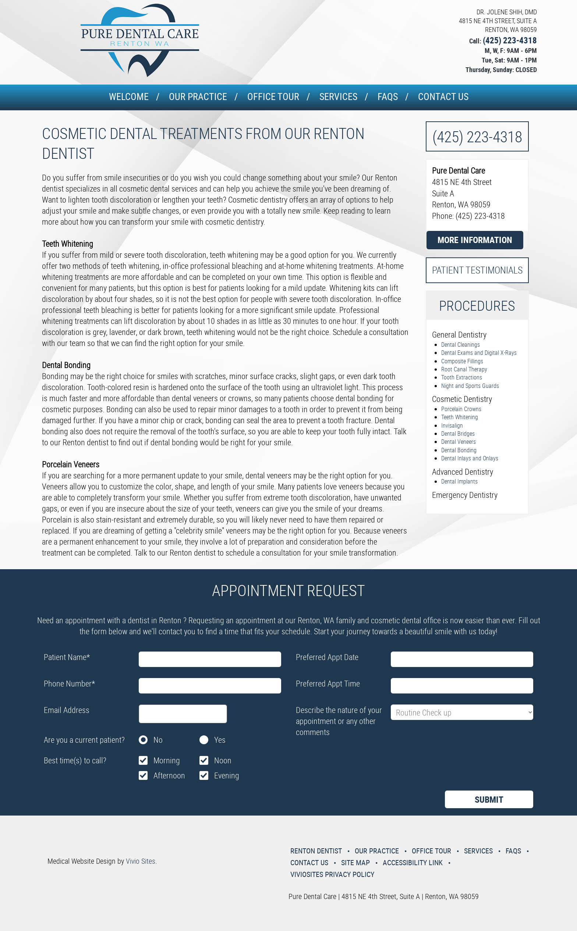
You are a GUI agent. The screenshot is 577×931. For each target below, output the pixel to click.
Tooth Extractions (461, 377)
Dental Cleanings (460, 344)
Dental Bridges (458, 433)
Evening (226, 775)
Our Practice (198, 96)
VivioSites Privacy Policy (332, 874)
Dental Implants (459, 481)
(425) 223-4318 (510, 40)
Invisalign (452, 425)
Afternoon (169, 775)
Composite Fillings (462, 361)
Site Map (355, 862)
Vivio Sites (140, 861)
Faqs (388, 96)
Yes (220, 739)
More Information (475, 240)
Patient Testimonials (477, 270)
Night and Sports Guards (470, 386)
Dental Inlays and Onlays (469, 458)
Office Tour (273, 96)
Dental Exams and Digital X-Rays (479, 353)
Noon (222, 760)
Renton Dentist (316, 851)
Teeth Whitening (459, 417)
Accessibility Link (413, 862)
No (158, 739)
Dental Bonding (459, 450)
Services (338, 96)
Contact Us (443, 96)
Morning (166, 760)
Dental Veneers (458, 442)
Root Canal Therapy (464, 369)
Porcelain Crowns (461, 409)
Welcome (129, 96)
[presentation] (352, 757)
